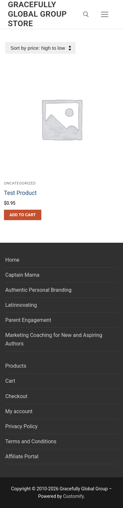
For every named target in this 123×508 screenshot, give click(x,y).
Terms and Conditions (30, 441)
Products (15, 366)
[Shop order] (40, 48)
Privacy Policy (21, 426)
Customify (73, 496)
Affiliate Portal (21, 456)
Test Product (20, 193)
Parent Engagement (28, 320)
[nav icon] (104, 14)
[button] (22, 215)
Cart (10, 381)
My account (18, 411)
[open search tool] (86, 14)
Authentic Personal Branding (38, 290)
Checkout (16, 396)
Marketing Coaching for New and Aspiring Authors (53, 339)
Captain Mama (22, 275)
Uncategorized (20, 183)
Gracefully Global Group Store (37, 14)
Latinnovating (21, 305)
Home (12, 260)
